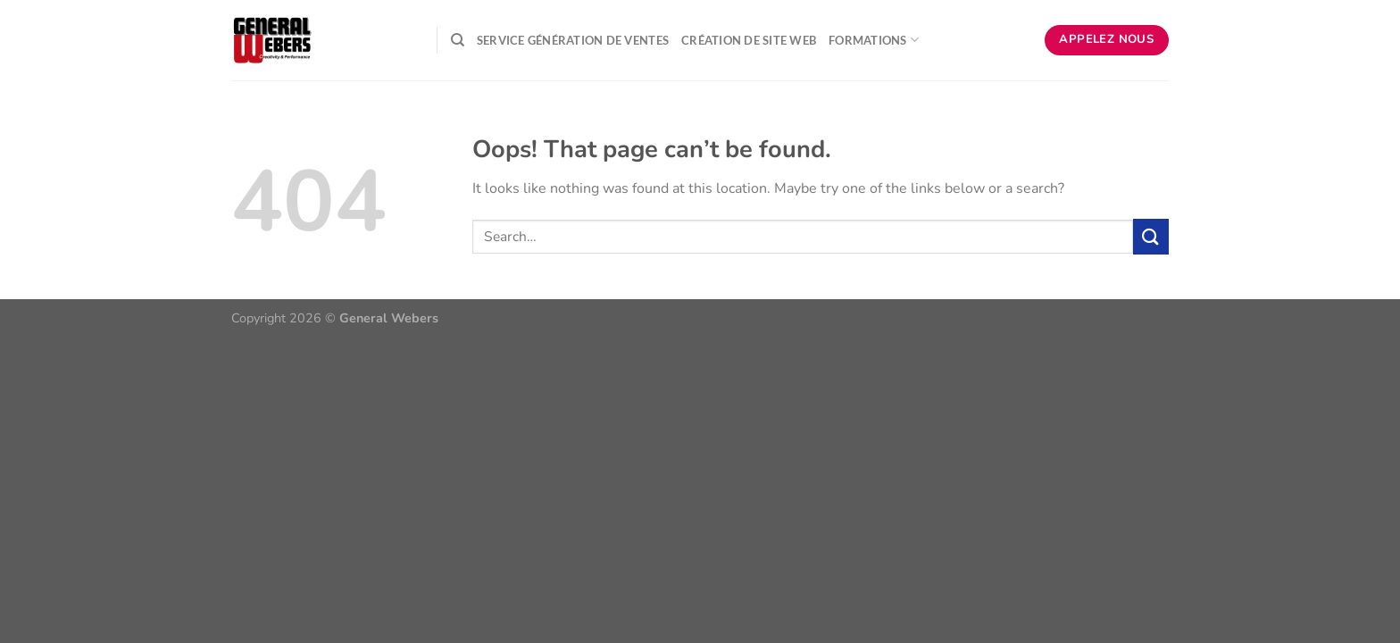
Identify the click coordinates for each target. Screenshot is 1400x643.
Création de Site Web (748, 40)
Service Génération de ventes (573, 40)
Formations (874, 39)
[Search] (457, 40)
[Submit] (1151, 236)
